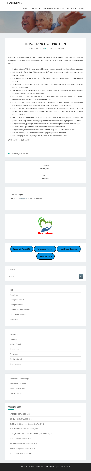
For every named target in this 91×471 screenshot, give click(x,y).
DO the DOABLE (16, 419)
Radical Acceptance (17, 448)
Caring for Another (17, 305)
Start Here (34, 8)
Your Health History (17, 388)
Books (81, 8)
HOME (12, 290)
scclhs (49, 48)
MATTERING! (15, 414)
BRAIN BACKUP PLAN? (18, 429)
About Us (70, 8)
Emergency (14, 339)
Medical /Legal (15, 344)
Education (14, 154)
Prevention (23, 154)
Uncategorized (15, 364)
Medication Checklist (18, 384)
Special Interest (16, 359)
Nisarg (67, 466)
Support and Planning (18, 314)
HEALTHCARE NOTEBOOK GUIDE (54, 8)
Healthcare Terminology (19, 379)
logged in (23, 198)
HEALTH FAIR (15, 438)
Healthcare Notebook (69, 249)
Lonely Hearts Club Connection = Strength (26, 434)
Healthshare (14, 2)
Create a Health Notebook (20, 310)
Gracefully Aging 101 (21, 249)
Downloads (14, 319)
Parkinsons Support (45, 249)
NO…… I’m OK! (16, 453)
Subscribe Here (45, 256)
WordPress (51, 466)
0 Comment (60, 48)
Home (25, 8)
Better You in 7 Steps (18, 443)
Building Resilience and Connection (23, 424)
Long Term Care (16, 393)
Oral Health (14, 349)
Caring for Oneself (17, 300)
